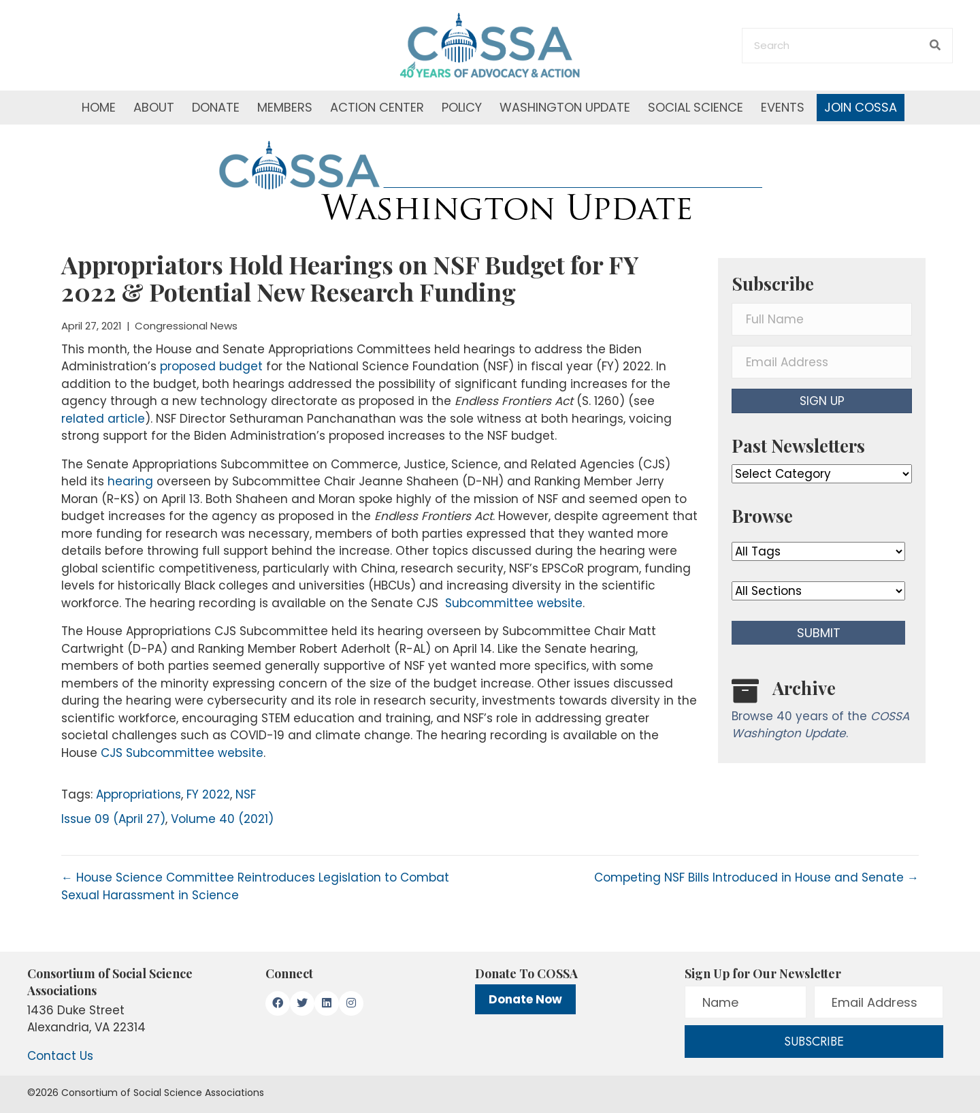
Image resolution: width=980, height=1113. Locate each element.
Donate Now (525, 999)
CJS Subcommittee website (182, 753)
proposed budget (211, 366)
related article (103, 418)
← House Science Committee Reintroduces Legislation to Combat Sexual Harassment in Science (255, 886)
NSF (245, 794)
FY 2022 (208, 794)
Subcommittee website (512, 603)
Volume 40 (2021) (222, 819)
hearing (130, 481)
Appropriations (138, 794)
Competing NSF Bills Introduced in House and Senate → (756, 877)
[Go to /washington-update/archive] (822, 712)
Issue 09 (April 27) (113, 819)
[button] (822, 401)
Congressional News (186, 326)
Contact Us (60, 1056)
